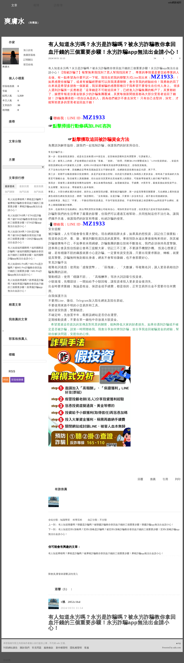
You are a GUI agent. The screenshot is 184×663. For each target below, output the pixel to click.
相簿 (36, 5)
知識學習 (65, 519)
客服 (86, 647)
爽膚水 (14, 21)
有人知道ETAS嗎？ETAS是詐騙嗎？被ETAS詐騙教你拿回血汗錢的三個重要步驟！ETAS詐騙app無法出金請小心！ (25, 221)
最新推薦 (38, 186)
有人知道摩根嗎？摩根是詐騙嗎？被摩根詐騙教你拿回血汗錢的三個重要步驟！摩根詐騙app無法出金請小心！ (106, 553)
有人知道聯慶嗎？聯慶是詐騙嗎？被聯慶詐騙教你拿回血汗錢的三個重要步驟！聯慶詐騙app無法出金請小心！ (116, 524)
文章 (14, 5)
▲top (178, 643)
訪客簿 (58, 5)
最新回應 (24, 186)
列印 (178, 479)
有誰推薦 (61, 489)
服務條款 (48, 647)
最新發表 (9, 186)
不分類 (103, 519)
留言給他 (28, 64)
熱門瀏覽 (9, 191)
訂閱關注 (28, 59)
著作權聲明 (62, 647)
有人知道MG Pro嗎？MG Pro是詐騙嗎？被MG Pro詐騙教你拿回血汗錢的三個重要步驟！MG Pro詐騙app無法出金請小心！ (25, 269)
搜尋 (41, 129)
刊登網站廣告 (10, 647)
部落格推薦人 (18, 338)
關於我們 (24, 647)
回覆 (140, 479)
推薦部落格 (29, 55)
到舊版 (33, 22)
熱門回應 (24, 191)
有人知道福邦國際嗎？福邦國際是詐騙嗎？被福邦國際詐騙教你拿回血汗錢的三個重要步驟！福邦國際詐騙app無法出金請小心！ (25, 253)
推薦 (153, 479)
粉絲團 (6, 660)
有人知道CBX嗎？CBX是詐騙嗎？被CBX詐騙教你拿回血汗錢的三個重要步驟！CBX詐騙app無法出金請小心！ (25, 237)
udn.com (177, 647)
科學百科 (77, 519)
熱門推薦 (38, 191)
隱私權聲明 (76, 647)
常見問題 (36, 647)
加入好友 (28, 50)
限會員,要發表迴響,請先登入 (63, 574)
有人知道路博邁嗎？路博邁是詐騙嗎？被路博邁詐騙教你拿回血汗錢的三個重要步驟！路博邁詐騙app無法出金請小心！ (25, 285)
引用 (165, 479)
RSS (5, 379)
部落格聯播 (17, 379)
